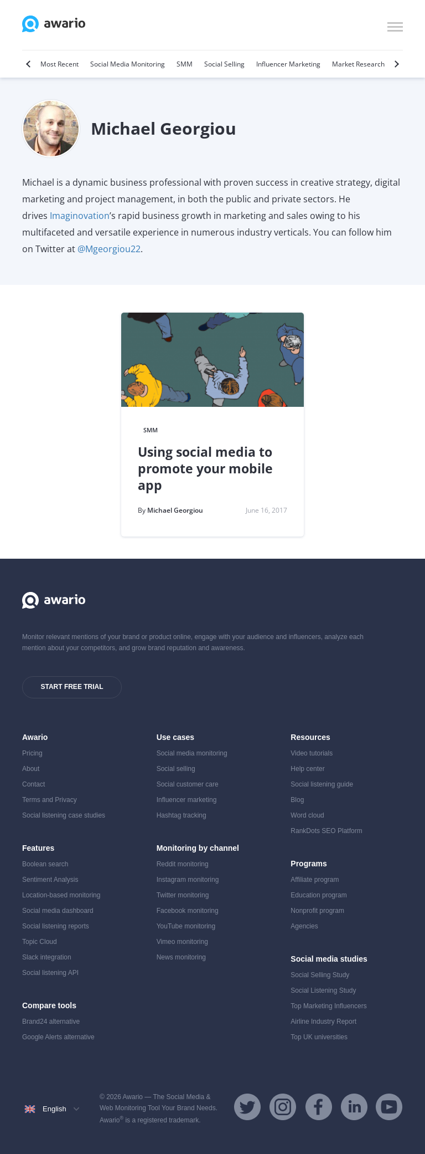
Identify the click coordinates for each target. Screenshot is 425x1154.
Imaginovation (80, 216)
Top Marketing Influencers (328, 1006)
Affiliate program (315, 880)
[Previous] (29, 64)
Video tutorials (312, 753)
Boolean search (45, 864)
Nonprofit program (317, 911)
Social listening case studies (63, 815)
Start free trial (71, 687)
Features (38, 848)
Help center (307, 769)
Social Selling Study (320, 975)
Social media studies (329, 958)
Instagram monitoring (188, 880)
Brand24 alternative (51, 1021)
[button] (395, 25)
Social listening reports (55, 926)
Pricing (32, 753)
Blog (297, 800)
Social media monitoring (192, 753)
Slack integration (46, 957)
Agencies (304, 926)
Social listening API (50, 973)
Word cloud (307, 815)
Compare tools (49, 1005)
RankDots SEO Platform (326, 831)
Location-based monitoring (61, 895)
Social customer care (188, 784)
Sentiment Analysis (50, 880)
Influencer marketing (187, 800)
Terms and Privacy (49, 800)
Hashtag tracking (181, 815)
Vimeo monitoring (182, 942)
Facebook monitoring (188, 911)
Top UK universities (319, 1037)
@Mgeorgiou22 (109, 249)
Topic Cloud (39, 942)
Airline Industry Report (323, 1021)
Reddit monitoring (183, 864)
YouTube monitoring (186, 926)
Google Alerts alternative (58, 1037)
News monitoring (181, 957)
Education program (318, 895)
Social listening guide (322, 784)
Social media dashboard (58, 911)
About (30, 769)
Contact (33, 784)
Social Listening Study (323, 990)
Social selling (176, 769)
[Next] (395, 64)
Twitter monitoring (183, 895)
